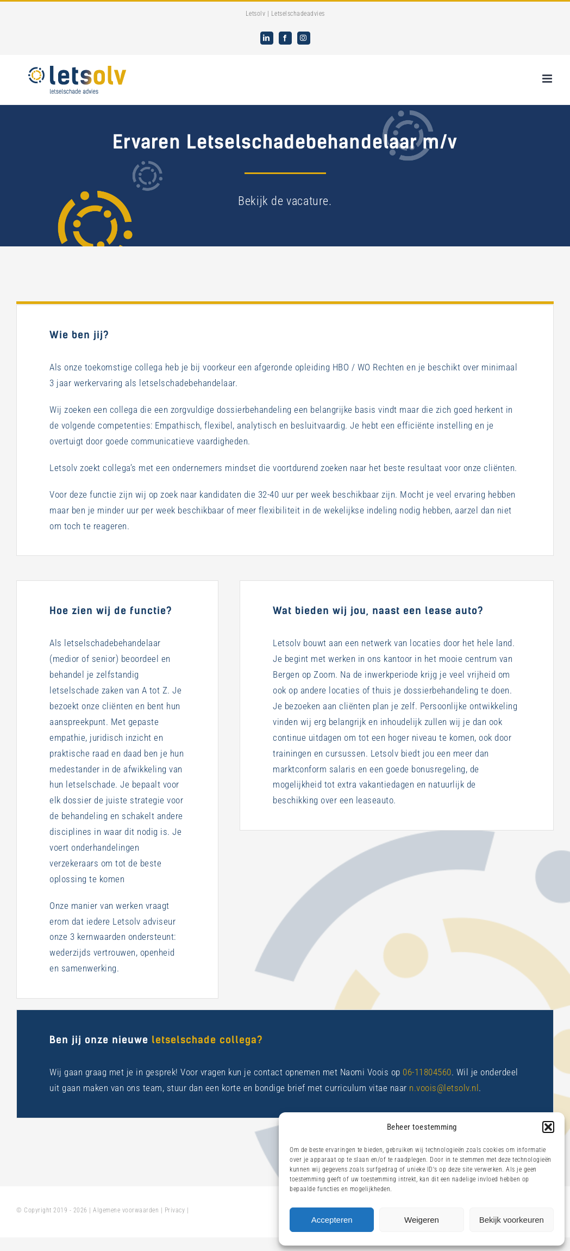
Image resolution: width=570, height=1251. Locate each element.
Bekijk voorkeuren (511, 1219)
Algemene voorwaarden (126, 1210)
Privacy (175, 1210)
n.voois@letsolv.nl (444, 1087)
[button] (548, 1127)
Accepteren (332, 1219)
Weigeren (421, 1219)
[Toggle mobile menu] (548, 78)
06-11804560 (427, 1072)
